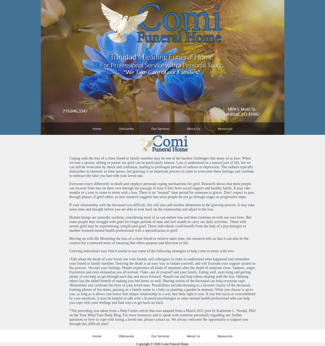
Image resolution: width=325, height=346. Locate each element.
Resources (225, 129)
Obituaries (126, 129)
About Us (193, 129)
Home (96, 129)
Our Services (160, 129)
